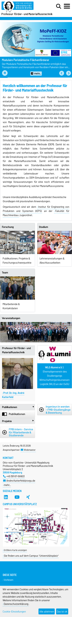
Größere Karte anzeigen (15, 550)
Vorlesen (8, 580)
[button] (61, 73)
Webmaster (28, 450)
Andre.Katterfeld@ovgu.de (19, 480)
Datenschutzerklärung (16, 604)
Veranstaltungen (11, 318)
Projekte (18, 421)
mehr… (7, 485)
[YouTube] (17, 497)
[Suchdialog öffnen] (58, 6)
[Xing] (28, 497)
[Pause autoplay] (5, 73)
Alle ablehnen (46, 611)
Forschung (8, 227)
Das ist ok (62, 611)
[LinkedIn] (6, 497)
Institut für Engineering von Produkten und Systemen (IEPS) (36, 209)
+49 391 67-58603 (14, 476)
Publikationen (18, 407)
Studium (43, 227)
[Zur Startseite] (22, 7)
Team (5, 273)
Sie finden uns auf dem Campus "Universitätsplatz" (31, 556)
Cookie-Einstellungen (14, 611)
